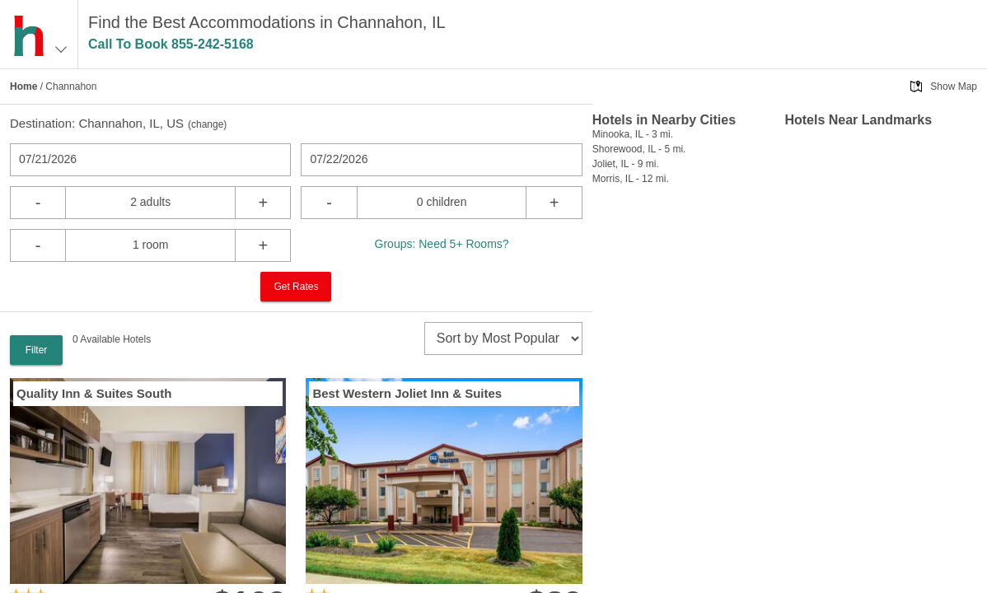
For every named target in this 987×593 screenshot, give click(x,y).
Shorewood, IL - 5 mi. (639, 149)
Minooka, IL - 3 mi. (632, 134)
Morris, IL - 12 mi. (630, 178)
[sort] (503, 338)
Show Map (953, 86)
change (207, 124)
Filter (37, 350)
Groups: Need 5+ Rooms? (442, 243)
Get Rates (296, 286)
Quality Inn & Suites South (93, 393)
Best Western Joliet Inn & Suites (407, 393)
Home (23, 86)
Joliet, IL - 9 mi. (625, 164)
